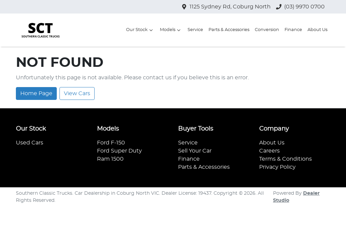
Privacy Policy (277, 167)
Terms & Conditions (285, 159)
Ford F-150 (111, 142)
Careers (269, 151)
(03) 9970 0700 (304, 6)
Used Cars (29, 142)
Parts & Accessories (228, 30)
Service (195, 30)
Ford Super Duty (119, 151)
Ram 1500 (110, 159)
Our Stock (140, 30)
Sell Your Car (195, 151)
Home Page (36, 93)
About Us (317, 30)
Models (171, 30)
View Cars (77, 93)
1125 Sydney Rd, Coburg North (230, 6)
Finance (293, 30)
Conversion (267, 30)
